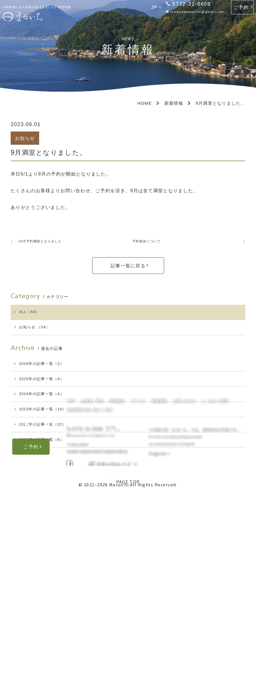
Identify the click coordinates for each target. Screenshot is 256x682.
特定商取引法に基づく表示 (90, 597)
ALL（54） (30, 316)
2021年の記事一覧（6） (45, 490)
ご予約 (241, 7)
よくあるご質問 (215, 588)
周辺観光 (117, 588)
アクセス (138, 588)
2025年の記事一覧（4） (45, 403)
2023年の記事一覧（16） (46, 446)
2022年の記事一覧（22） (46, 468)
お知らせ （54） (36, 338)
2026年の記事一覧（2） (45, 381)
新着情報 (159, 588)
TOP (71, 588)
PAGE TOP (128, 535)
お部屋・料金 (92, 588)
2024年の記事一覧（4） (45, 425)
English (158, 640)
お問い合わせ (184, 588)
